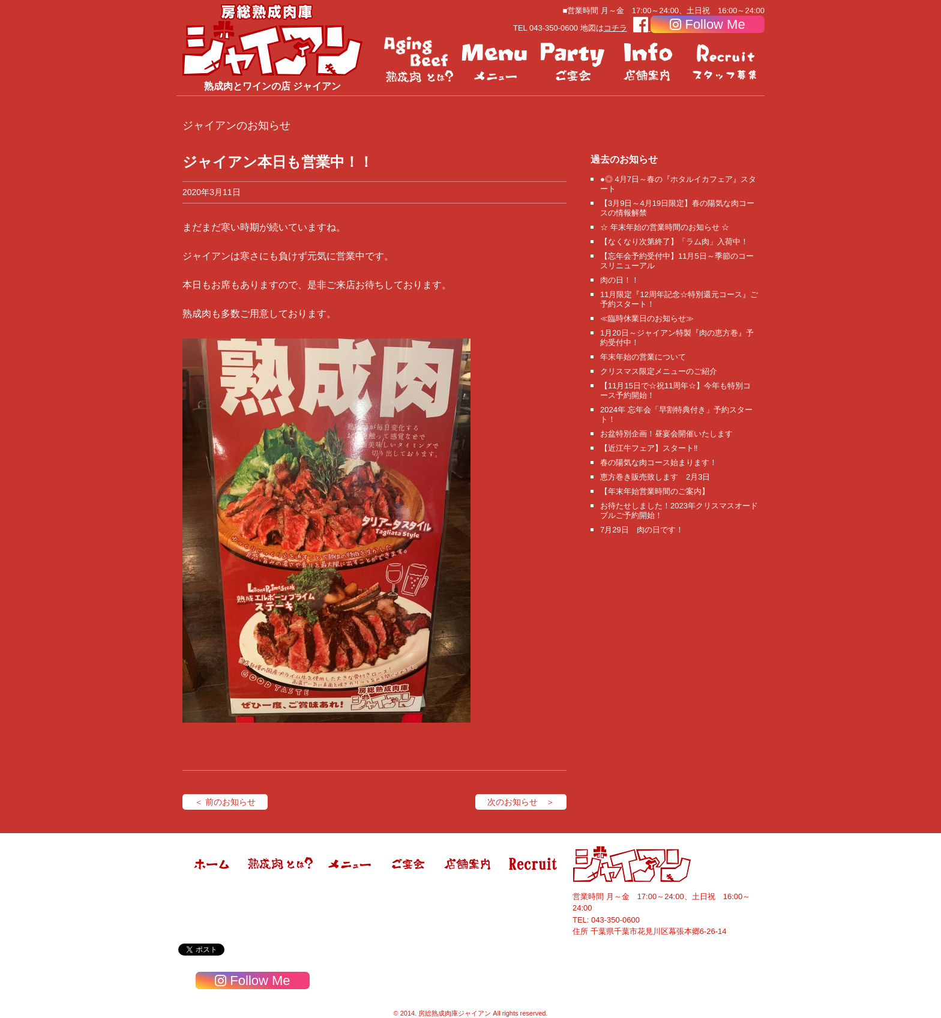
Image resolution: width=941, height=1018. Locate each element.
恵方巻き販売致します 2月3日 (655, 476)
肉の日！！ (619, 280)
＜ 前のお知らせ (225, 802)
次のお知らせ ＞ (521, 802)
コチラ (615, 27)
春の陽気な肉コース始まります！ (658, 462)
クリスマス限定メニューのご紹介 (658, 371)
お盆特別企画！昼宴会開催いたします (666, 433)
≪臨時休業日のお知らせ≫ (647, 318)
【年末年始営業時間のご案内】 (654, 491)
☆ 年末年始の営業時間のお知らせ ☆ (664, 227)
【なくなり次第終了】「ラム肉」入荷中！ (674, 241)
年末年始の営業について (643, 356)
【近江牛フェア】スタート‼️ (649, 448)
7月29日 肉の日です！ (642, 529)
